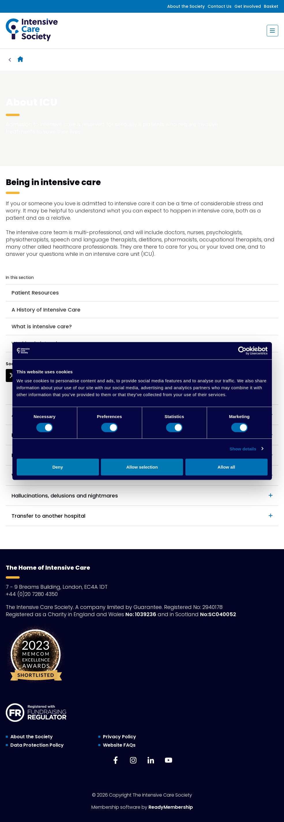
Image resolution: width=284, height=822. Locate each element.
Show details (243, 448)
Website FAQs (119, 745)
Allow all (226, 467)
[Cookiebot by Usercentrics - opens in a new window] (242, 350)
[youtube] (168, 760)
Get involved (247, 6)
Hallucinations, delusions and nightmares (65, 495)
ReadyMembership (170, 807)
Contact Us (220, 6)
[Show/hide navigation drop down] (272, 30)
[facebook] (115, 760)
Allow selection (142, 467)
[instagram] (133, 760)
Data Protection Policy (37, 745)
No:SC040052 (218, 614)
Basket (271, 6)
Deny (57, 467)
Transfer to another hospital (48, 515)
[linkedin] (151, 760)
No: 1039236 (140, 614)
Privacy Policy (119, 736)
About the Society (186, 6)
